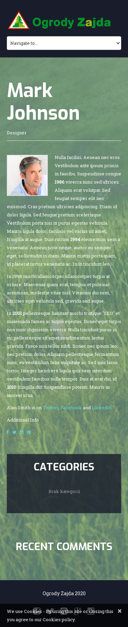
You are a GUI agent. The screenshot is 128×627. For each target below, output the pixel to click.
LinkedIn (102, 407)
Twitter (50, 407)
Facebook (71, 407)
